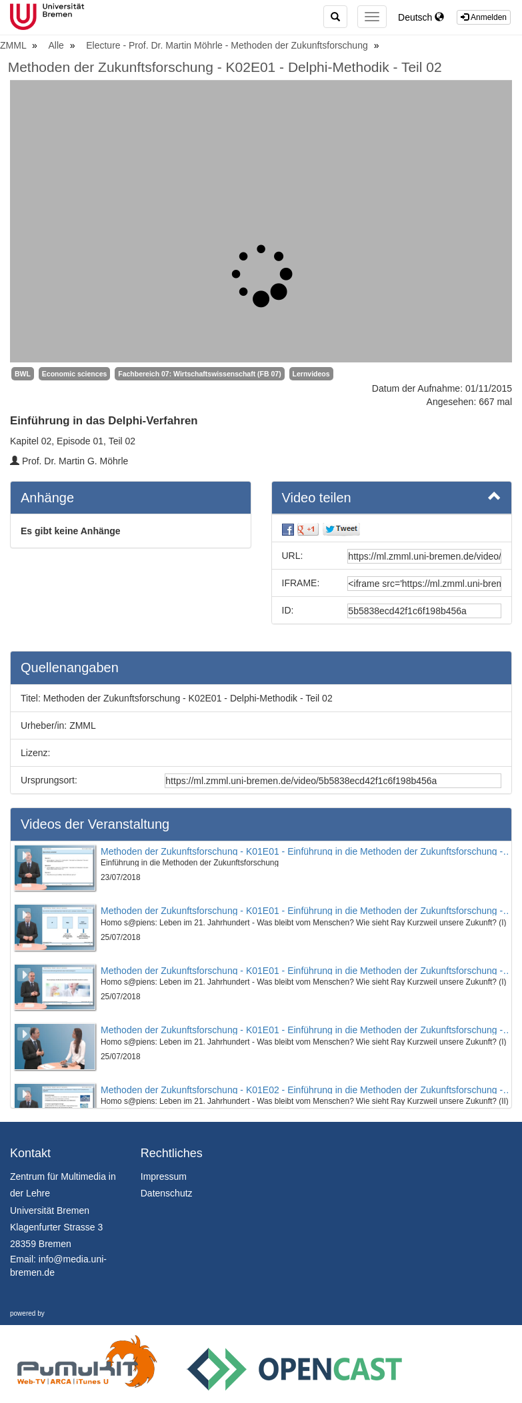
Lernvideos (311, 374)
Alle (58, 45)
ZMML (14, 45)
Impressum (164, 1176)
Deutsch (421, 17)
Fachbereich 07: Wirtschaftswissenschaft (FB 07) (199, 374)
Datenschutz (167, 1193)
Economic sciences (74, 374)
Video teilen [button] (392, 497)
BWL (23, 374)
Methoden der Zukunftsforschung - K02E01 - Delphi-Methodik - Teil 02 (225, 67)
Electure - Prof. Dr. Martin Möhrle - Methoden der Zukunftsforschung (228, 45)
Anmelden (484, 17)
